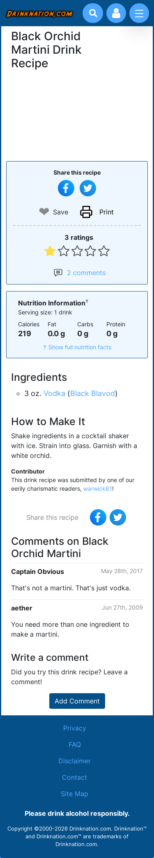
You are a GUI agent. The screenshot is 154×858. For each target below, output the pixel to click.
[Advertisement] (77, 114)
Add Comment (77, 701)
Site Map (74, 794)
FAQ (75, 744)
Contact (74, 777)
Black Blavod (92, 393)
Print (106, 212)
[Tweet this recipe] (88, 188)
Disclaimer (74, 761)
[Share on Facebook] (66, 188)
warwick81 (97, 488)
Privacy (74, 728)
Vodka (54, 393)
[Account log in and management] (116, 13)
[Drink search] (93, 13)
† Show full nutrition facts (77, 347)
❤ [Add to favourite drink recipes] (44, 212)
